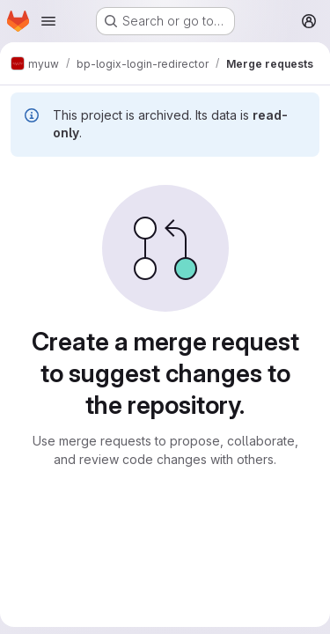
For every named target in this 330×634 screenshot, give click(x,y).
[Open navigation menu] (48, 21)
